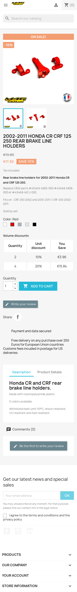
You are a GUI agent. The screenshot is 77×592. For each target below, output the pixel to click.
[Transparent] (28, 225)
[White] (5, 225)
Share (18, 317)
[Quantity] (8, 286)
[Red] (13, 225)
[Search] (38, 18)
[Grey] (20, 225)
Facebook (6, 531)
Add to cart (38, 286)
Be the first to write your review (38, 446)
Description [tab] (21, 372)
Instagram (18, 531)
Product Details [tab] (49, 372)
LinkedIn (29, 531)
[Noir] (35, 225)
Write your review (20, 304)
